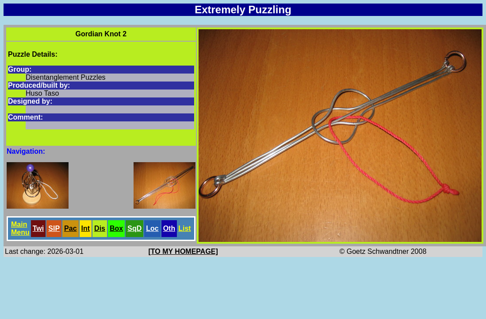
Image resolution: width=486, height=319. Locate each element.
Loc (152, 228)
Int (85, 228)
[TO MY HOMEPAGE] (183, 251)
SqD (134, 228)
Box (116, 228)
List (184, 228)
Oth (169, 228)
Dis (99, 228)
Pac (70, 228)
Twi (38, 228)
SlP (54, 228)
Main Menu (20, 228)
